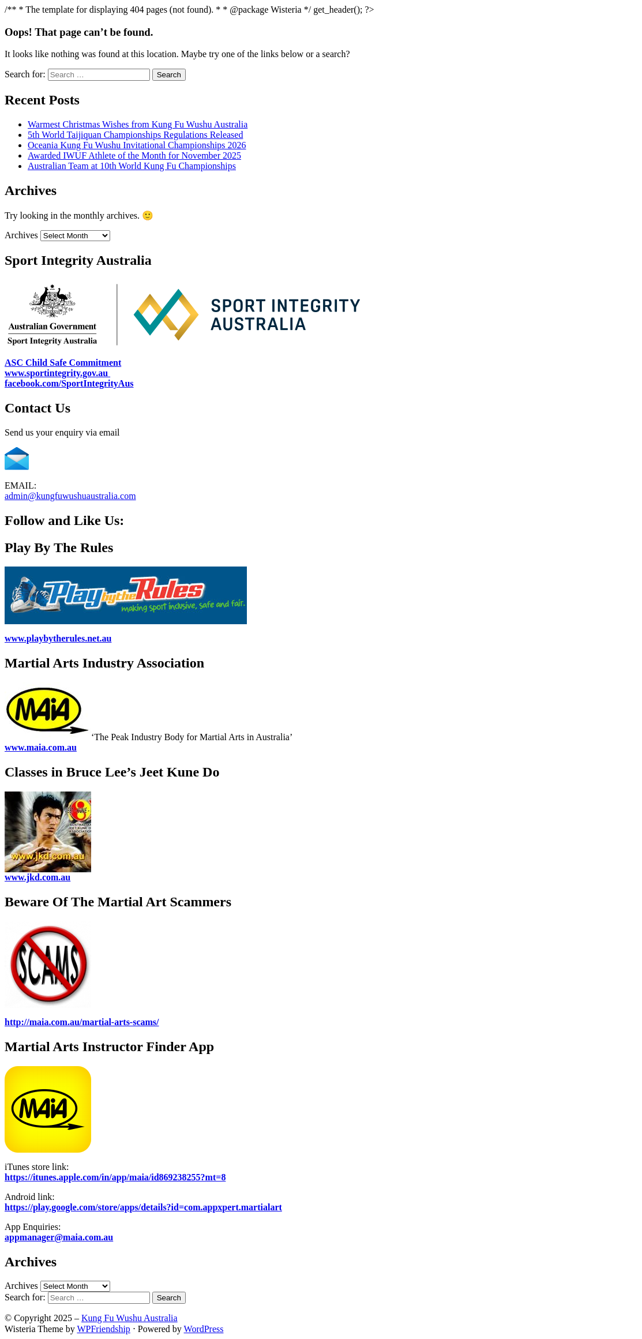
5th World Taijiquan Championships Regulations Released (135, 135)
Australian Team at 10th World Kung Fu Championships (132, 166)
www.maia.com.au (41, 747)
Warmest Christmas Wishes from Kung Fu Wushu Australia (137, 124)
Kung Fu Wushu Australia (129, 1318)
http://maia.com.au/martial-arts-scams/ (82, 1022)
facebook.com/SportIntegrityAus (69, 383)
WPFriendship (103, 1329)
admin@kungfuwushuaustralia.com (70, 496)
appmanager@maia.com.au (59, 1237)
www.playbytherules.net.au (58, 638)
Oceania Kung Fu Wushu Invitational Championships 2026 (137, 145)
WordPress (204, 1329)
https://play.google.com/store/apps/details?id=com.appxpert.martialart (143, 1207)
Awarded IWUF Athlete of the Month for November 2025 (134, 155)
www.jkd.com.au (37, 877)
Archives (21, 235)
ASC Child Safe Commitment (63, 362)
